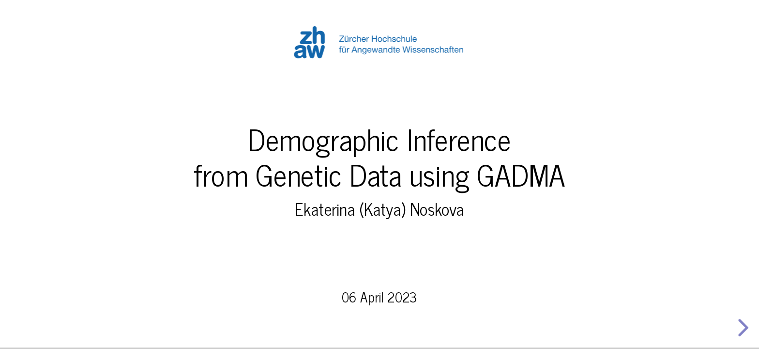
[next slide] (741, 327)
